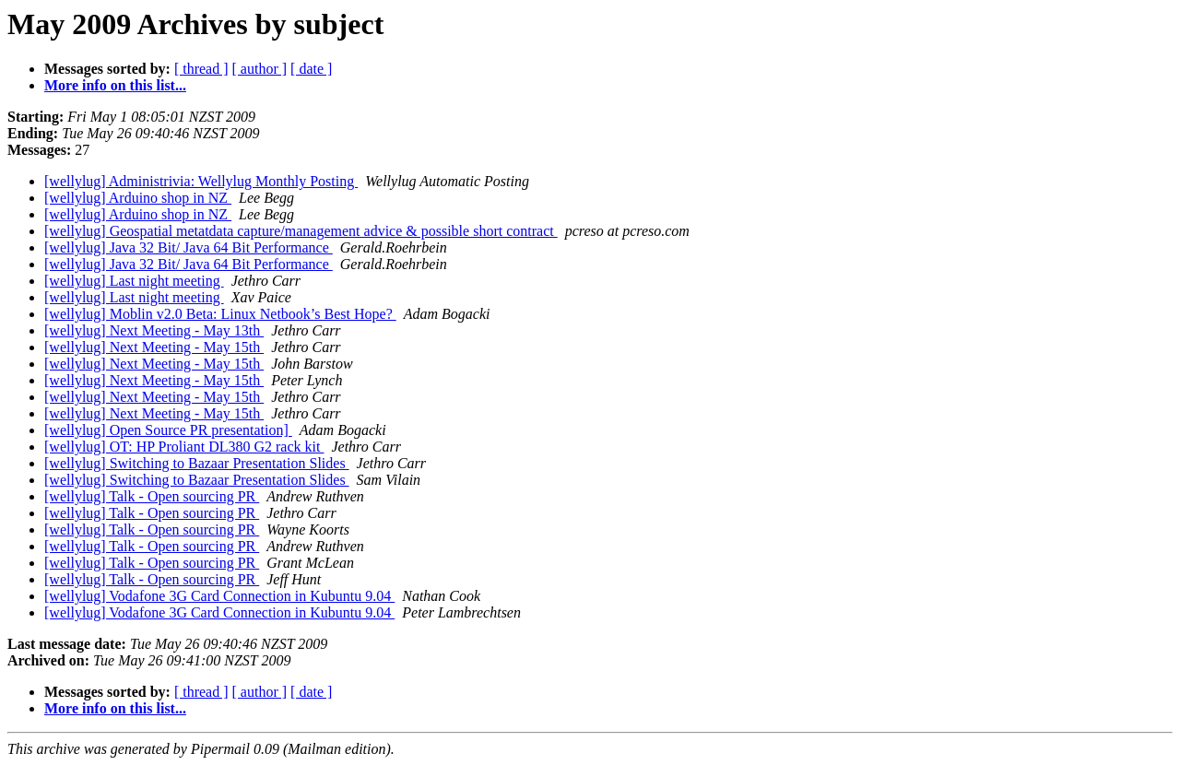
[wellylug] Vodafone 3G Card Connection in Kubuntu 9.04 (219, 596)
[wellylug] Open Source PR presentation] (168, 430)
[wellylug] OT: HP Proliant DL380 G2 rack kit (184, 446)
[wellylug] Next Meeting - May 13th (154, 330)
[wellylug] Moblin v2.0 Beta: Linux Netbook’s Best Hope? (220, 314)
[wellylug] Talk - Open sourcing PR (151, 496)
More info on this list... (115, 85)
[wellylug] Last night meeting (134, 280)
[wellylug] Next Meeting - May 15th (154, 347)
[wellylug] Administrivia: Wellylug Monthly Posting (201, 181)
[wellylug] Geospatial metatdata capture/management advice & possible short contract (301, 231)
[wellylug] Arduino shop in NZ (137, 198)
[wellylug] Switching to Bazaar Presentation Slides (196, 463)
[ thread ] (201, 68)
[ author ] (260, 68)
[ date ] (311, 68)
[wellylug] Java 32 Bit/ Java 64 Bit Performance (188, 247)
